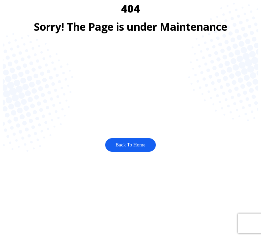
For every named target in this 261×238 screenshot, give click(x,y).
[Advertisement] (130, 85)
